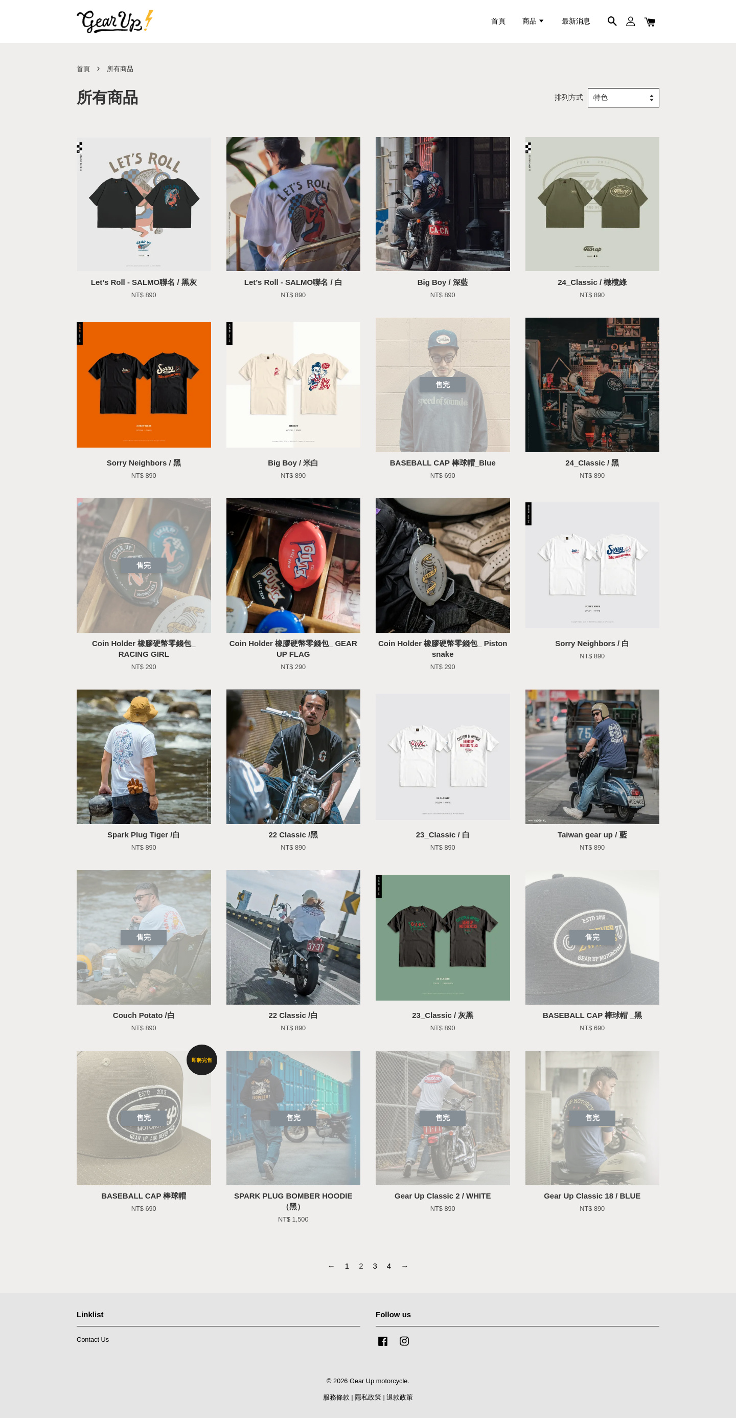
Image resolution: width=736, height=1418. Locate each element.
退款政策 (399, 1397)
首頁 (498, 21)
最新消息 (576, 21)
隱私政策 (368, 1397)
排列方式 (569, 97)
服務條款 (336, 1397)
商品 (533, 21)
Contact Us (93, 1339)
